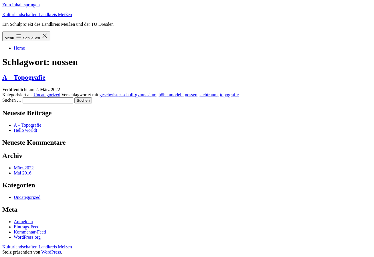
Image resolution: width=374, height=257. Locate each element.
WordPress (51, 252)
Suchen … (11, 100)
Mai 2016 (22, 172)
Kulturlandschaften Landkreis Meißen (37, 14)
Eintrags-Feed (26, 226)
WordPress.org (27, 237)
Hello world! (25, 130)
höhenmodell (171, 94)
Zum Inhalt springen (21, 4)
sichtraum (208, 94)
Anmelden (23, 221)
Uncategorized (46, 94)
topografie (229, 94)
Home (19, 48)
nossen (191, 94)
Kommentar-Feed (30, 231)
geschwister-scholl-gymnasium (128, 94)
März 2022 (24, 167)
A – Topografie (23, 77)
